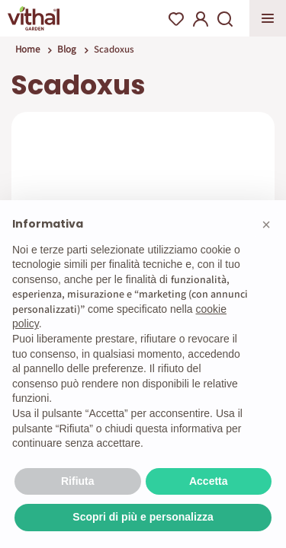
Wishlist (176, 19)
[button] (266, 224)
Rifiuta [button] (78, 481)
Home (27, 49)
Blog (66, 49)
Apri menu (267, 18)
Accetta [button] (208, 481)
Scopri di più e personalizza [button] (142, 517)
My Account (200, 19)
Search (225, 19)
